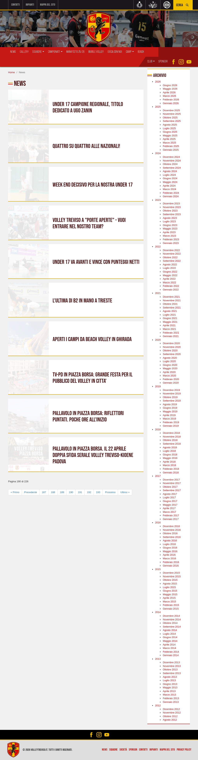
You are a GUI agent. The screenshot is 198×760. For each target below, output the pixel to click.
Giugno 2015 (170, 590)
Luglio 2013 (169, 680)
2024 (158, 153)
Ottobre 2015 (170, 579)
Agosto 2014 (170, 630)
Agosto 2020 (170, 357)
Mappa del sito (47, 5)
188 (53, 492)
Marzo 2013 (169, 694)
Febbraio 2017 (171, 515)
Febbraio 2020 (171, 379)
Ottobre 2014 (170, 623)
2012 (158, 705)
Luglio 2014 (169, 633)
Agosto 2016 (170, 540)
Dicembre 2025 (171, 110)
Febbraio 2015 (171, 605)
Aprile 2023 (169, 232)
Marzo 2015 (169, 601)
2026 (158, 81)
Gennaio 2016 (171, 565)
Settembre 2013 (172, 673)
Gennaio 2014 (171, 655)
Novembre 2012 (172, 712)
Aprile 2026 (169, 92)
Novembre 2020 (172, 347)
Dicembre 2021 (171, 296)
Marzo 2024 (169, 189)
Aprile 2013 (169, 691)
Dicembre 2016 (171, 526)
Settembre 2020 (172, 354)
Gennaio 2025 (171, 149)
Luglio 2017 (169, 497)
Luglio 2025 (169, 128)
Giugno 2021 (170, 318)
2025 (158, 106)
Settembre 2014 (172, 626)
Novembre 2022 (172, 253)
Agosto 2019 (170, 404)
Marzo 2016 (169, 558)
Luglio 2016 (169, 544)
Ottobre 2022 (170, 257)
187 (44, 492)
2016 (158, 522)
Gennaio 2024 (171, 196)
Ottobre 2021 (170, 303)
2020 (158, 339)
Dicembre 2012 (171, 708)
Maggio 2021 (170, 321)
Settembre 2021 (172, 307)
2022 (158, 246)
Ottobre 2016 (170, 533)
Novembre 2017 (172, 483)
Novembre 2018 (172, 436)
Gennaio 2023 (171, 242)
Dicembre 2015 (171, 572)
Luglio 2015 (169, 587)
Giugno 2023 (170, 224)
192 (89, 492)
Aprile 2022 (169, 278)
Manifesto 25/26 (75, 51)
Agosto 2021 (170, 311)
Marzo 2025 (169, 142)
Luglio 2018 (169, 450)
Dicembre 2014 (171, 615)
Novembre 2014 (172, 619)
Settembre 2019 (172, 400)
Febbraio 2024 (171, 192)
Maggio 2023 (170, 228)
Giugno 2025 (170, 131)
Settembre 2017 (172, 490)
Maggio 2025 (170, 135)
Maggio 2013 (170, 687)
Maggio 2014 (170, 640)
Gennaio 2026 (171, 103)
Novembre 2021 (172, 300)
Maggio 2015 (170, 594)
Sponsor (163, 61)
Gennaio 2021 (171, 336)
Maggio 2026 (170, 88)
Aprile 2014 (169, 644)
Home (11, 72)
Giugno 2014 (170, 637)
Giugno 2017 (170, 501)
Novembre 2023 (172, 207)
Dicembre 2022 (171, 250)
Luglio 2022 (169, 268)
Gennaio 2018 (171, 472)
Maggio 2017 (170, 504)
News (13, 51)
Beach (141, 51)
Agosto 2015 (170, 583)
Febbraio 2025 (171, 146)
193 (98, 492)
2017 (158, 476)
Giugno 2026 (170, 85)
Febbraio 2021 (171, 332)
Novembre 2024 (172, 160)
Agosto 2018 (170, 447)
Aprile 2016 (169, 554)
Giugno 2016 (170, 547)
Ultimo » (125, 492)
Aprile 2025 (169, 139)
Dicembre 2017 (171, 479)
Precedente (30, 492)
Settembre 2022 (172, 260)
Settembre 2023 (172, 214)
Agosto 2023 (170, 217)
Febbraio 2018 (171, 468)
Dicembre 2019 (171, 389)
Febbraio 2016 (171, 561)
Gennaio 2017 (171, 519)
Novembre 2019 (172, 393)
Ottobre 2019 (170, 397)
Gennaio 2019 (171, 425)
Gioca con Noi (115, 51)
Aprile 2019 (169, 415)
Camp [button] (130, 51)
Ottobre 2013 (170, 669)
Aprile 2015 (169, 597)
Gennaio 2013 (171, 701)
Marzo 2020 (169, 375)
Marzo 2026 (169, 95)
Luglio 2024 (169, 174)
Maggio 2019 (170, 411)
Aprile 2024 (169, 185)
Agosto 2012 (170, 719)
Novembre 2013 (172, 666)
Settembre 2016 (172, 536)
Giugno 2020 (170, 364)
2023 (158, 200)
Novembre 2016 (172, 529)
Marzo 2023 (169, 235)
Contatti (15, 5)
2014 (158, 612)
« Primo (15, 492)
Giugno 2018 (170, 454)
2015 (158, 569)
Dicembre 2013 (171, 662)
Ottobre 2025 (170, 117)
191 (80, 492)
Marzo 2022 (169, 282)
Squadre (113, 750)
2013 (158, 658)
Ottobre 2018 (170, 440)
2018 (158, 429)
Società (123, 750)
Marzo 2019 (169, 418)
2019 (158, 386)
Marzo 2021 (169, 329)
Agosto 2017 (170, 494)
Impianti (30, 5)
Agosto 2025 (170, 124)
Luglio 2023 (169, 221)
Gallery (24, 51)
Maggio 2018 (170, 458)
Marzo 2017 (169, 511)
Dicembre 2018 (171, 432)
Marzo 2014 (169, 648)
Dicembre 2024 (171, 156)
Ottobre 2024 (170, 164)
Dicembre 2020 (171, 343)
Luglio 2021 (169, 314)
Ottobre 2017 (170, 486)
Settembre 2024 (172, 167)
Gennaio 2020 (171, 382)
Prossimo (110, 492)
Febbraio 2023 (171, 239)
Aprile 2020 (169, 372)
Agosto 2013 (170, 676)
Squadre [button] (38, 51)
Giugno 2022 (170, 271)
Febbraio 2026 (171, 99)
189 (62, 492)
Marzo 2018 (169, 465)
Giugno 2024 (170, 178)
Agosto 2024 (170, 171)
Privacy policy (184, 750)
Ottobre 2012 (170, 716)
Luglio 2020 (169, 361)
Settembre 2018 (172, 443)
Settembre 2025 (172, 121)
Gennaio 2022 (171, 289)
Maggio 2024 (170, 182)
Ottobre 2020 (170, 350)
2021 (158, 293)
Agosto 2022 (170, 264)
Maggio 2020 (170, 368)
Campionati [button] (55, 51)
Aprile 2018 (169, 461)
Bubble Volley (96, 51)
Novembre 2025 (172, 113)
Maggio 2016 (170, 551)
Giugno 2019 (170, 407)
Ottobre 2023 (170, 210)
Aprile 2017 (169, 508)
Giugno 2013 (170, 683)
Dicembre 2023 (171, 203)
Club (151, 61)
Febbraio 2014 (171, 651)
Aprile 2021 (169, 325)
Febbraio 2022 (171, 285)
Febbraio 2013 (171, 698)
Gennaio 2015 (171, 608)
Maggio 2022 (170, 275)
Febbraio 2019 (171, 422)
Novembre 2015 (172, 576)
